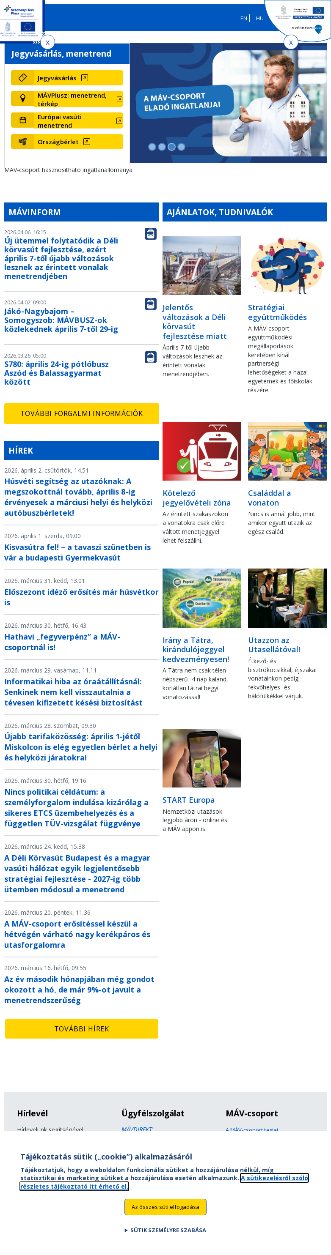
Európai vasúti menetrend (60, 121)
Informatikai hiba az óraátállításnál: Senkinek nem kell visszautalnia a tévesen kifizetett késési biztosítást (73, 692)
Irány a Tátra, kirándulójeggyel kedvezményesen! (196, 649)
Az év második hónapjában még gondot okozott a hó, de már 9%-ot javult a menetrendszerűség (79, 989)
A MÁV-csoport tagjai (252, 1130)
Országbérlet (58, 141)
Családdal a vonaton (269, 498)
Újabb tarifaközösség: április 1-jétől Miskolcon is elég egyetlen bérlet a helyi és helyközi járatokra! (80, 747)
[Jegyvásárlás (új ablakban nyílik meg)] (78, 78)
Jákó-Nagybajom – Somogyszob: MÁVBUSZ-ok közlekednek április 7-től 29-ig (61, 320)
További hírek (81, 1029)
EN (243, 18)
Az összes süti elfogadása (165, 1210)
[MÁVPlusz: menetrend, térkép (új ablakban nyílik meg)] (78, 99)
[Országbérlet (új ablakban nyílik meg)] (78, 141)
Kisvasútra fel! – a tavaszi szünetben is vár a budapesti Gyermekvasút (77, 552)
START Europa (189, 800)
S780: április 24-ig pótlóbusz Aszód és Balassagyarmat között (56, 373)
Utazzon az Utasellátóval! (274, 645)
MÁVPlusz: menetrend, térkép (72, 99)
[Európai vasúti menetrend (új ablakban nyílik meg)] (78, 121)
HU (260, 18)
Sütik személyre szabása (168, 1233)
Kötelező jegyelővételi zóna (197, 498)
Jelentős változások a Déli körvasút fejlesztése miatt (195, 321)
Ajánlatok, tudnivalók (220, 212)
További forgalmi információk (81, 413)
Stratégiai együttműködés (277, 312)
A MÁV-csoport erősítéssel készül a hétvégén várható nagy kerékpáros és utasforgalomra (77, 934)
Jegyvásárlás (57, 78)
